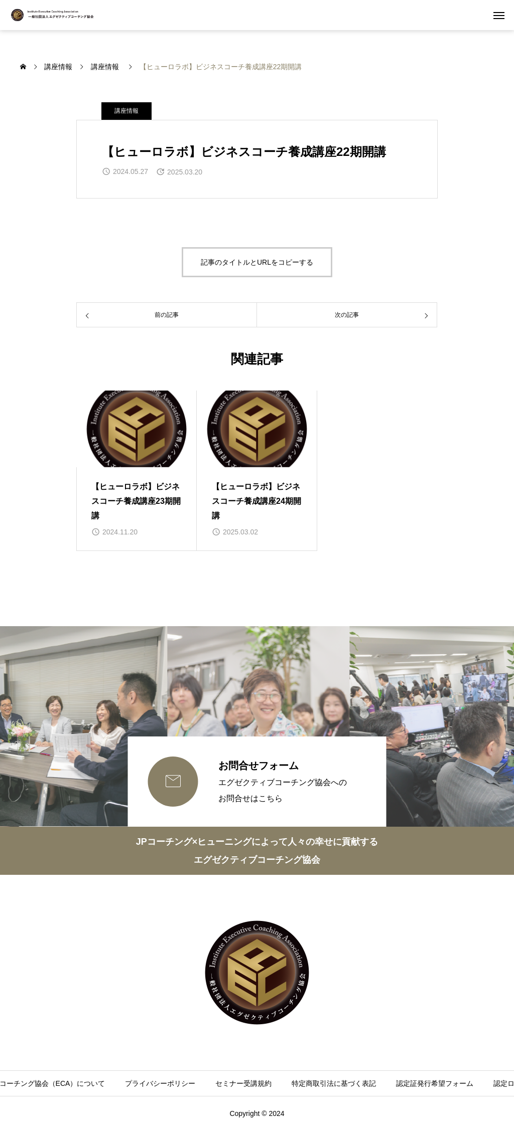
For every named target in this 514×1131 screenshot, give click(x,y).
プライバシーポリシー (160, 1083)
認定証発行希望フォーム (434, 1083)
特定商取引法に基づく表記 (334, 1083)
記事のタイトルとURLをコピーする (257, 262)
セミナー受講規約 (243, 1083)
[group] (136, 471)
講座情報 (126, 110)
